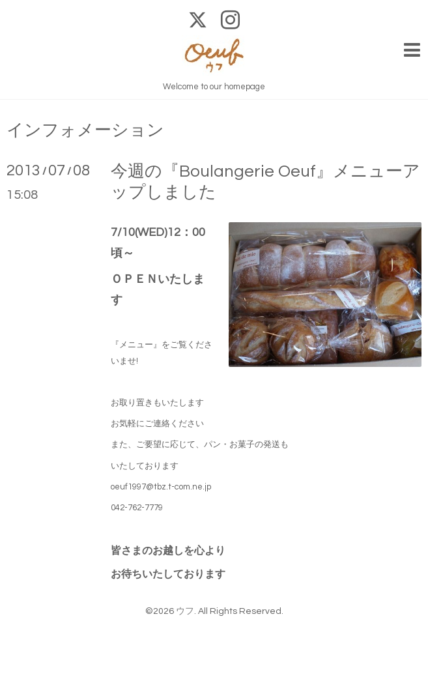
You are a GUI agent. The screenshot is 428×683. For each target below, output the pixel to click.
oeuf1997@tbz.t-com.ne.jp (161, 486)
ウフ (185, 611)
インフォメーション (85, 130)
